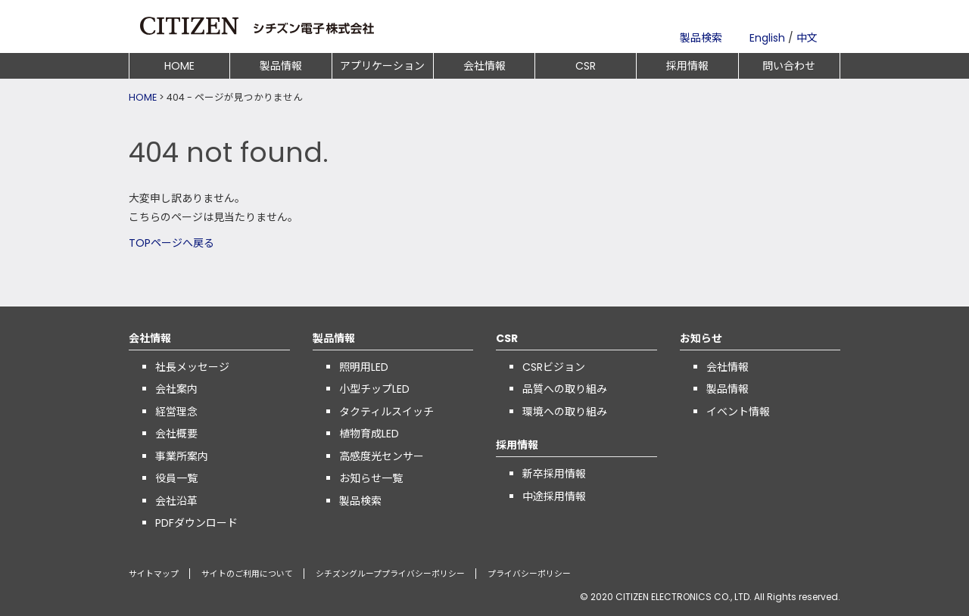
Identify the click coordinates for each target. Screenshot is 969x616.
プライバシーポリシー (529, 574)
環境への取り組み (564, 411)
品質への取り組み (564, 389)
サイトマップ (154, 574)
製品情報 (281, 65)
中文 (807, 37)
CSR (585, 65)
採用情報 (687, 65)
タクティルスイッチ (386, 411)
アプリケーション (382, 65)
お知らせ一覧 (371, 478)
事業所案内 (181, 456)
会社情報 (484, 65)
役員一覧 (176, 478)
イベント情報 (738, 411)
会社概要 (176, 433)
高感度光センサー (381, 456)
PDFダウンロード (196, 522)
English (767, 37)
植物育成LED (369, 433)
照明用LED (363, 367)
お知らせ (701, 338)
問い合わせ (788, 65)
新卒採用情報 (554, 473)
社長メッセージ (192, 367)
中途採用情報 (554, 496)
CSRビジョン (553, 367)
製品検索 (701, 37)
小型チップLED (374, 389)
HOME (179, 65)
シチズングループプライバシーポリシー (390, 574)
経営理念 (176, 411)
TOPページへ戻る (171, 242)
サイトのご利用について (247, 574)
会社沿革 (176, 501)
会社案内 (176, 389)
